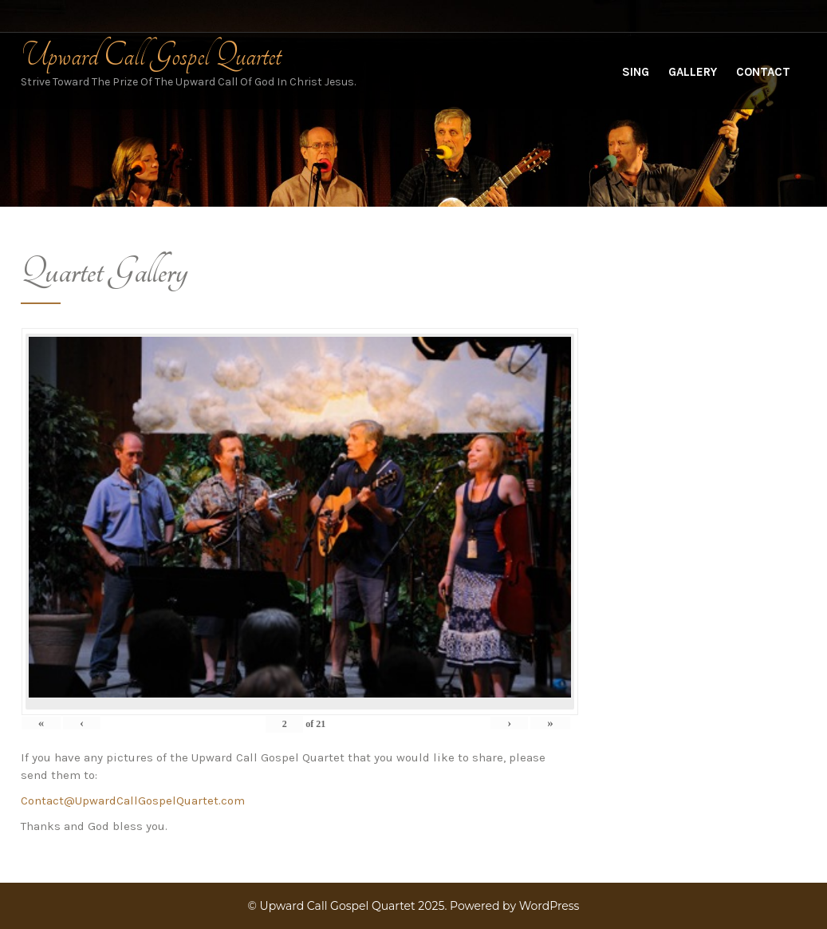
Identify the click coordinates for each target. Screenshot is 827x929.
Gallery (692, 72)
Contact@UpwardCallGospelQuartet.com (133, 800)
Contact (763, 72)
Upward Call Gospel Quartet (151, 55)
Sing (635, 72)
